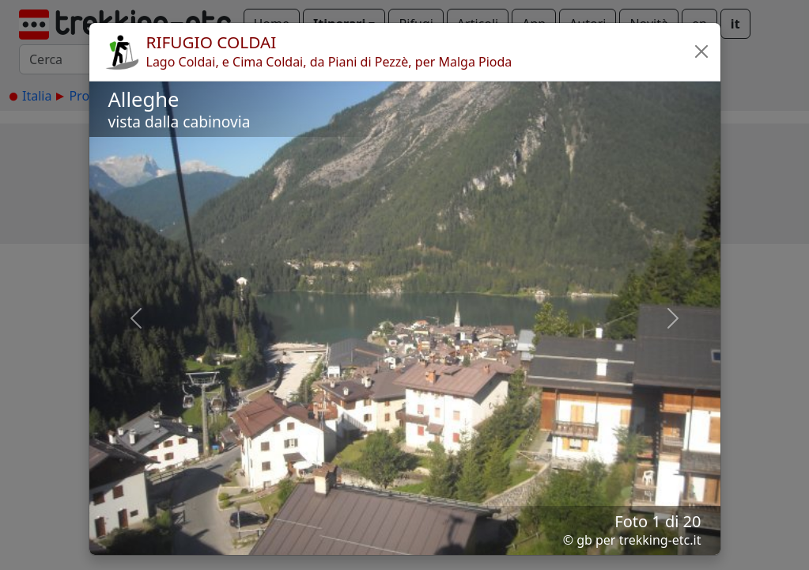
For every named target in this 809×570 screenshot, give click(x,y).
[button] (701, 51)
